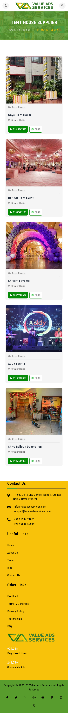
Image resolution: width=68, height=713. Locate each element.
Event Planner (19, 107)
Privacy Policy (15, 611)
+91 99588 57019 (24, 523)
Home (10, 545)
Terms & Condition (18, 603)
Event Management (20, 29)
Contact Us (13, 575)
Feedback (13, 596)
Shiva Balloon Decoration (25, 446)
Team (10, 560)
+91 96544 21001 (24, 519)
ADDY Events (16, 363)
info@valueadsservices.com (30, 506)
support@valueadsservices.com (32, 511)
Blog (10, 567)
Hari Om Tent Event (21, 198)
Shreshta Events (19, 280)
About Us (12, 552)
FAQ (9, 626)
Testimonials (14, 618)
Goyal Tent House (20, 115)
